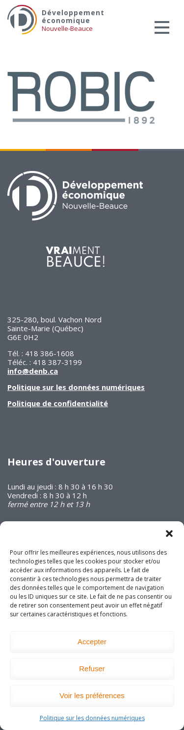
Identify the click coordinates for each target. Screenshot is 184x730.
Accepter (92, 641)
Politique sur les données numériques (92, 718)
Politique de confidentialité (57, 403)
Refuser (92, 668)
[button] (169, 533)
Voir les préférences (92, 695)
